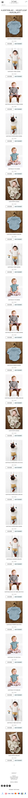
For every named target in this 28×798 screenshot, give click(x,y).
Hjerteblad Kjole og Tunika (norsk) (14, 332)
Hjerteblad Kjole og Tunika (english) (14, 398)
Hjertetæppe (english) (14, 755)
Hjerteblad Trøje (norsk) (14, 267)
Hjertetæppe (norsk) (14, 430)
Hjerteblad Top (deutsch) (14, 657)
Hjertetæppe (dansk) (14, 201)
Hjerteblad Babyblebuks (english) (14, 494)
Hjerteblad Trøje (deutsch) (14, 722)
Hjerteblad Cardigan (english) (14, 559)
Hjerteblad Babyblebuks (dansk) (14, 136)
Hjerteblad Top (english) (14, 690)
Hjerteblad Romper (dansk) (14, 38)
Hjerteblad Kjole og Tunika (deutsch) (14, 591)
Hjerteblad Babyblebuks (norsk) (14, 526)
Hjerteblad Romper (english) (14, 234)
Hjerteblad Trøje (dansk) (14, 71)
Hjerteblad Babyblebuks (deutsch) (14, 462)
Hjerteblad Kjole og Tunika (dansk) (14, 104)
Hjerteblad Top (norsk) (14, 299)
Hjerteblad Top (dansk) (14, 168)
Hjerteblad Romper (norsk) (14, 365)
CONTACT (14, 773)
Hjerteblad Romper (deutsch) (14, 624)
